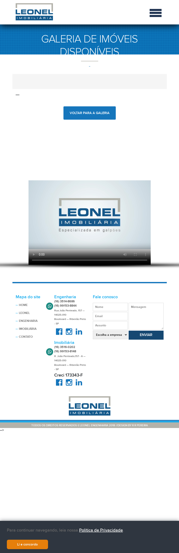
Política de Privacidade (101, 530)
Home (23, 305)
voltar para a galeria (90, 113)
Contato (26, 337)
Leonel (24, 313)
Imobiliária (27, 329)
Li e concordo (27, 544)
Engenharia (28, 321)
